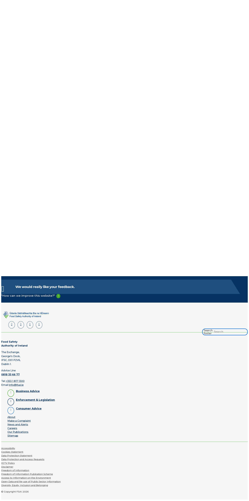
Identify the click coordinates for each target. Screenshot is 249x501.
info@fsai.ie (16, 385)
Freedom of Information (15, 470)
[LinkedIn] (11, 325)
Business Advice (28, 391)
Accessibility (8, 448)
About (11, 417)
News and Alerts (17, 424)
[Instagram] (39, 325)
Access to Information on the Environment (26, 478)
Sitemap (12, 435)
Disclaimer (7, 466)
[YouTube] (30, 325)
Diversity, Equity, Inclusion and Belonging (24, 485)
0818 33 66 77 (10, 374)
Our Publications (17, 432)
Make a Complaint (19, 420)
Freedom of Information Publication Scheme (27, 474)
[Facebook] (21, 325)
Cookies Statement (12, 452)
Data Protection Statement (16, 455)
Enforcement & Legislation (35, 399)
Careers (12, 428)
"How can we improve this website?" (28, 296)
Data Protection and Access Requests (22, 459)
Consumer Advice (29, 408)
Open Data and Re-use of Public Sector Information (31, 481)
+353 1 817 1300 (15, 381)
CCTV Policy (8, 463)
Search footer (208, 332)
